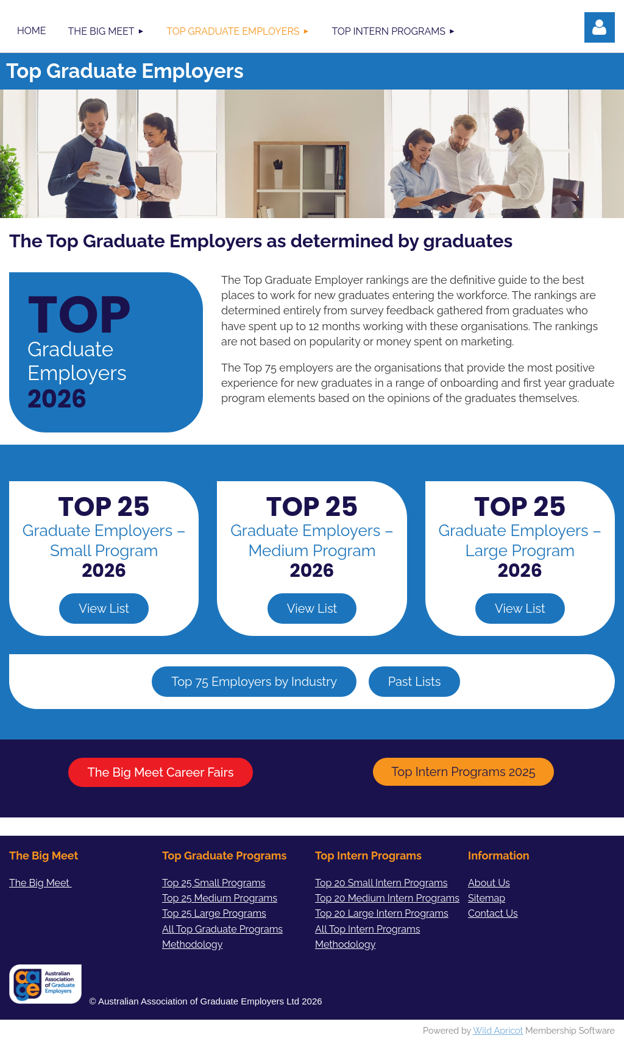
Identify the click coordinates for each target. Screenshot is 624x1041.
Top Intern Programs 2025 (463, 771)
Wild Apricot (498, 1030)
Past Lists (414, 681)
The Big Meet (40, 883)
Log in (599, 27)
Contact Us (493, 913)
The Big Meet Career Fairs (161, 772)
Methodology (345, 944)
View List (104, 608)
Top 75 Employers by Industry (254, 681)
